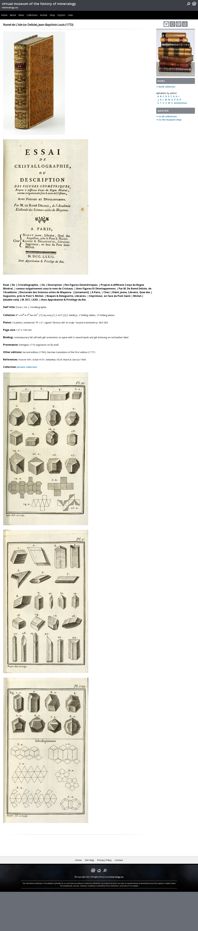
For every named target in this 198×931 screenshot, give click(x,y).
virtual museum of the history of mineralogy (39, 3)
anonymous (180, 102)
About (13, 15)
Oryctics (61, 15)
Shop (52, 15)
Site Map (89, 860)
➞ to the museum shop (168, 119)
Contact (119, 860)
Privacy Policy (104, 860)
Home (4, 15)
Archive (43, 15)
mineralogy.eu (10, 7)
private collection (27, 366)
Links (70, 15)
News (21, 15)
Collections (32, 15)
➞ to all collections (166, 116)
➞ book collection (165, 86)
